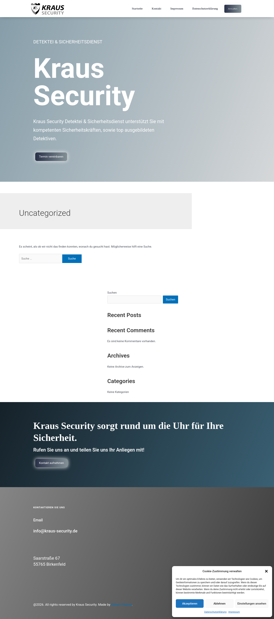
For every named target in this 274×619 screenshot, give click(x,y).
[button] (266, 571)
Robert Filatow (121, 604)
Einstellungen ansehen (251, 603)
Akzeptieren (189, 603)
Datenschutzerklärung (215, 612)
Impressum (234, 612)
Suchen (112, 292)
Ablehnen (219, 603)
